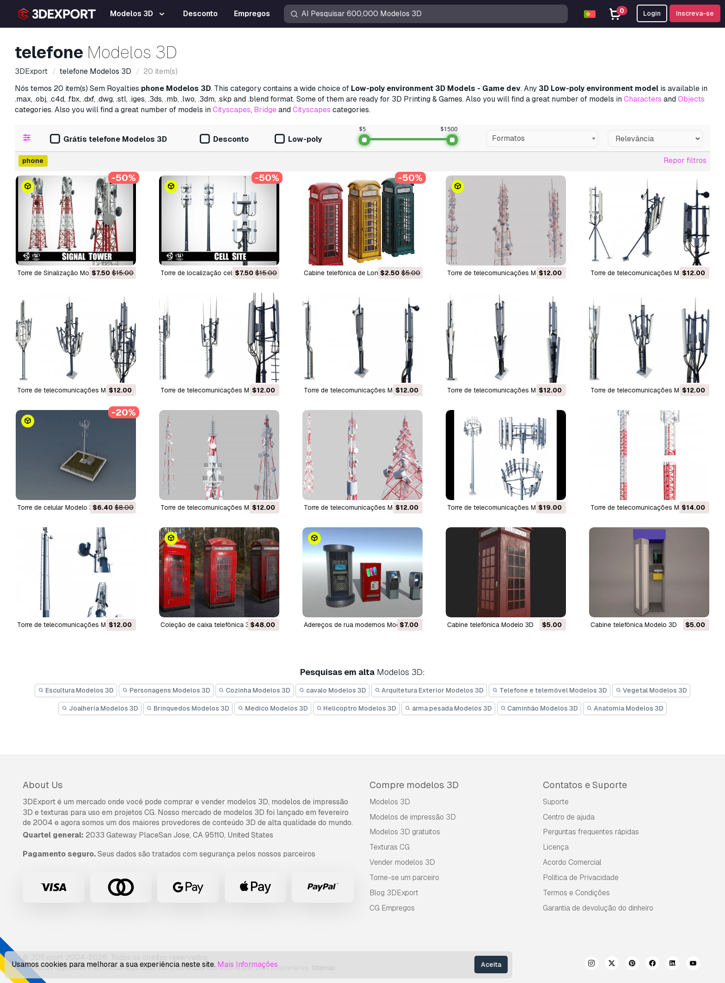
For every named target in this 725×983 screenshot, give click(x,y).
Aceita (491, 964)
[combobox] (542, 138)
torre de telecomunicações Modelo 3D (505, 273)
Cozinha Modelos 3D (255, 690)
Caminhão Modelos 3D (539, 708)
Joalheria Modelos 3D (99, 708)
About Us (43, 785)
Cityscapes (232, 110)
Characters (643, 99)
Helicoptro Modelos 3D (356, 708)
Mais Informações (247, 964)
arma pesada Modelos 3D (448, 708)
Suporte (556, 802)
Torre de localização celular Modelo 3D (218, 273)
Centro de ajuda (569, 817)
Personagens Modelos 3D (166, 690)
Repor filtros (685, 160)
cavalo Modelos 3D (332, 690)
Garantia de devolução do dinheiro (598, 908)
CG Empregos (392, 908)
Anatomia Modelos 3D (625, 708)
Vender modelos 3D (402, 862)
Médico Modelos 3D (273, 708)
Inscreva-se (695, 13)
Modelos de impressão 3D (412, 817)
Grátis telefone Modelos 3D (108, 139)
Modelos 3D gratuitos (404, 832)
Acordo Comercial (572, 862)
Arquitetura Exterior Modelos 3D (429, 690)
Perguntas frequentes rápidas (591, 832)
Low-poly (298, 139)
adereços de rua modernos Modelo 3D (361, 625)
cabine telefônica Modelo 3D (490, 625)
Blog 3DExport (393, 893)
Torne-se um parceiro (404, 877)
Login (652, 13)
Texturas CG (389, 847)
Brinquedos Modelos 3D (188, 708)
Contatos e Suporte (585, 785)
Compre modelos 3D (414, 785)
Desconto (224, 139)
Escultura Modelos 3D (76, 690)
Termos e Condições (576, 893)
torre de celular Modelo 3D (57, 507)
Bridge (265, 110)
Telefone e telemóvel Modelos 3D (549, 690)
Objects (691, 99)
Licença (556, 847)
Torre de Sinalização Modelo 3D (64, 273)
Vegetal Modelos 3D (651, 690)
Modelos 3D (389, 802)
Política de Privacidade (581, 877)
